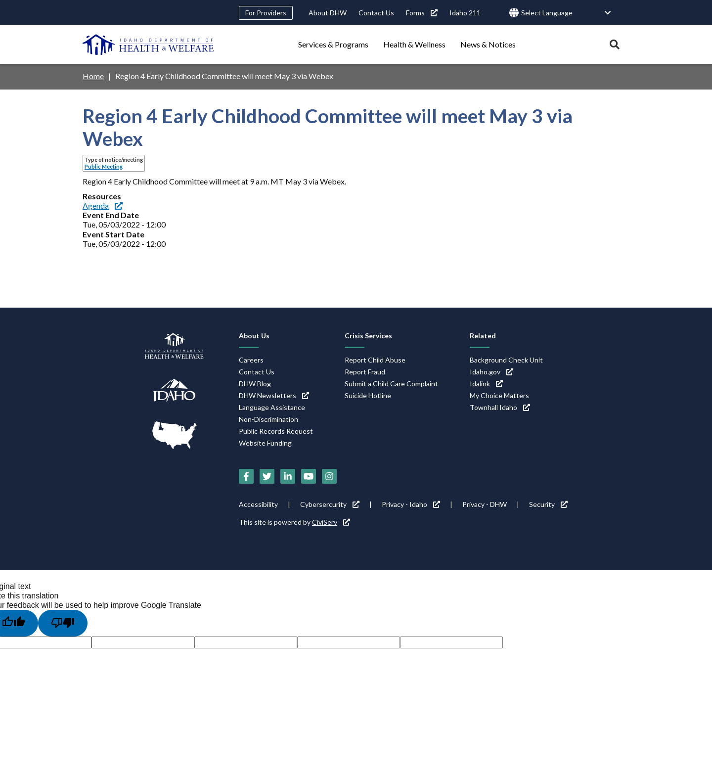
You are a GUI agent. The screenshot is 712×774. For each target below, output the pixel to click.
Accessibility (258, 504)
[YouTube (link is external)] (308, 476)
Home (93, 76)
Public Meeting (104, 166)
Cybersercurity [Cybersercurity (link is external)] (329, 504)
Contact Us (376, 12)
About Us (254, 335)
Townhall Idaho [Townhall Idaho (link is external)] (500, 407)
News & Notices (488, 44)
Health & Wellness (414, 44)
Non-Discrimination (268, 419)
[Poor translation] (63, 623)
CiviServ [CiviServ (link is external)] (331, 522)
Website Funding (265, 443)
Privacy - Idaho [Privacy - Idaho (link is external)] (411, 504)
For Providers (265, 12)
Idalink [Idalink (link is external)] (486, 383)
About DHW (328, 12)
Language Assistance (272, 407)
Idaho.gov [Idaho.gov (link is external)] (491, 371)
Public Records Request (276, 431)
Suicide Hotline (368, 395)
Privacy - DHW (484, 504)
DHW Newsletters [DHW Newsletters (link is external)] (274, 395)
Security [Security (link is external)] (548, 504)
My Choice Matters (499, 395)
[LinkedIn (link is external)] (287, 476)
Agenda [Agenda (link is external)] (103, 205)
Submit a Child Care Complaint (391, 383)
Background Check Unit (506, 360)
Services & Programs (333, 44)
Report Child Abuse (375, 360)
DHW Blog (255, 383)
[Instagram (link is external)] (329, 476)
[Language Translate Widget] (566, 13)
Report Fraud (365, 371)
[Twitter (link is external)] (267, 476)
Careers (251, 360)
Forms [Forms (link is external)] (422, 12)
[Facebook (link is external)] (246, 476)
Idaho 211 (465, 12)
